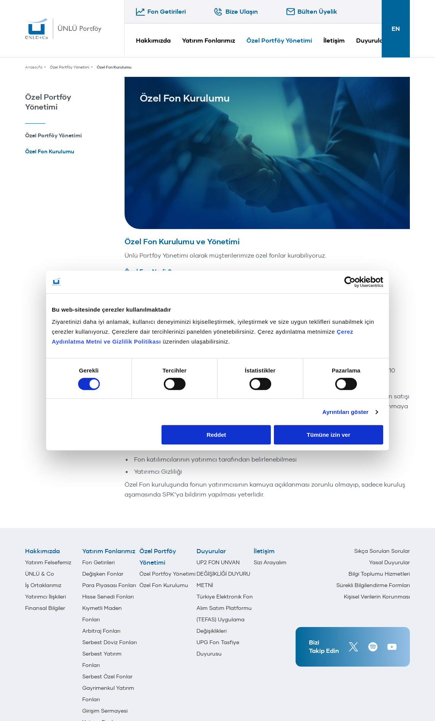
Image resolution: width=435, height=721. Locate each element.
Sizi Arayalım (270, 562)
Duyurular (370, 41)
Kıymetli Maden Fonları (102, 614)
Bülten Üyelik (317, 12)
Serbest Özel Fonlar (107, 676)
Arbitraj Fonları (101, 630)
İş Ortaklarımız (43, 585)
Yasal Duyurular (389, 562)
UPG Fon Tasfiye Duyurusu (218, 648)
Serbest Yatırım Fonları (102, 659)
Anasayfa (33, 67)
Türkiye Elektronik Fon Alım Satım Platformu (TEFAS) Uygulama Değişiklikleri (225, 613)
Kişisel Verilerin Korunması (377, 596)
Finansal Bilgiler (45, 608)
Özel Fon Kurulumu (114, 67)
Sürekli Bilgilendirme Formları (373, 585)
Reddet (216, 434)
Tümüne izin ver (328, 434)
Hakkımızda (153, 41)
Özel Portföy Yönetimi (279, 41)
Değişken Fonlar (102, 573)
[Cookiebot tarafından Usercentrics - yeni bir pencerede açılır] (350, 282)
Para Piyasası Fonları (109, 585)
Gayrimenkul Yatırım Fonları (108, 693)
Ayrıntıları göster (345, 412)
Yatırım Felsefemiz (48, 562)
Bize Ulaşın (241, 12)
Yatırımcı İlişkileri (45, 596)
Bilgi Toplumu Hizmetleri (379, 573)
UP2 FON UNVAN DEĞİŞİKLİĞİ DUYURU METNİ (223, 574)
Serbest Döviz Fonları (109, 642)
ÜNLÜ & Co (39, 573)
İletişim (334, 41)
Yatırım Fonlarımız (208, 41)
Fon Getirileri (166, 12)
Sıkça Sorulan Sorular (382, 551)
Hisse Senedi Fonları (108, 596)
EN (396, 29)
